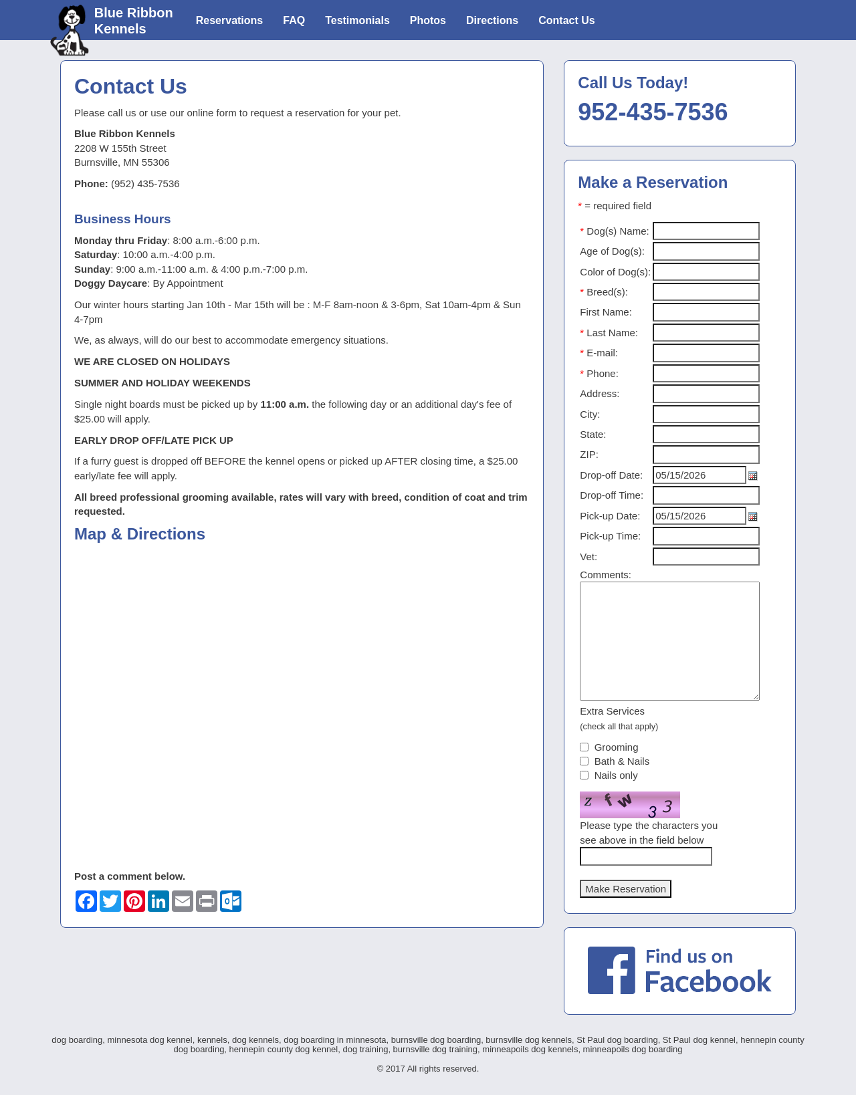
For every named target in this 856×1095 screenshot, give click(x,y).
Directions (492, 20)
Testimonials (357, 20)
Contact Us (566, 20)
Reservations (229, 20)
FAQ (294, 20)
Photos (428, 20)
